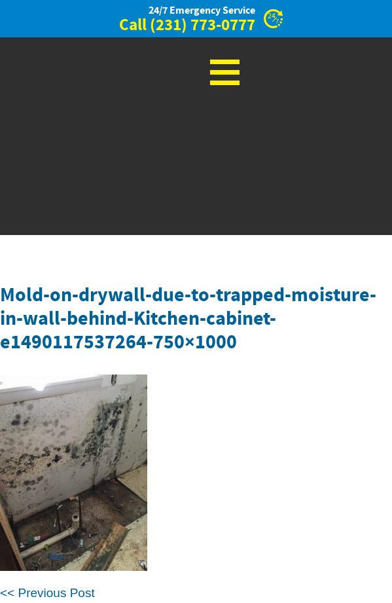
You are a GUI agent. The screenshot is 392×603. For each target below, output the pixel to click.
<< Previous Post (47, 593)
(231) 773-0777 (202, 25)
